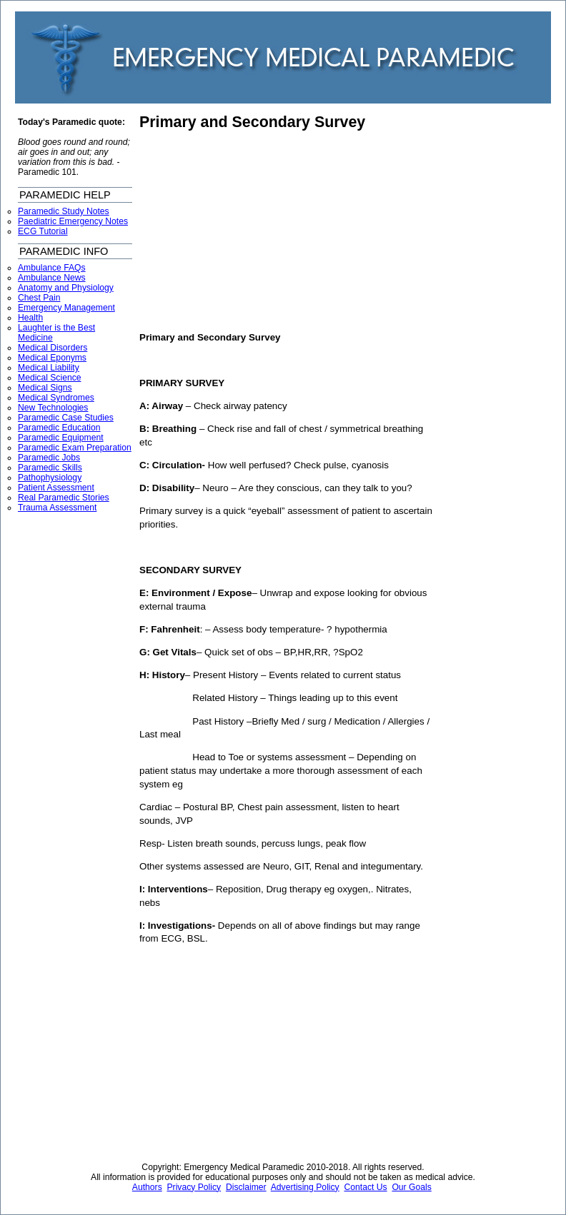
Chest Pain (39, 298)
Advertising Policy (305, 1187)
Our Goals (411, 1187)
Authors (147, 1187)
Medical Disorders (52, 348)
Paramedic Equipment (61, 438)
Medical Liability (48, 368)
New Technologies (53, 408)
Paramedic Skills (50, 468)
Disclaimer (246, 1187)
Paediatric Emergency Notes (73, 221)
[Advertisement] (259, 231)
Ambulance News (52, 278)
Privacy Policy (194, 1187)
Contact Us (365, 1187)
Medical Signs (45, 388)
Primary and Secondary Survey (252, 122)
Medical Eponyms (52, 358)
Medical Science (49, 378)
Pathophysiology (49, 478)
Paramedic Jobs (49, 458)
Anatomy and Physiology (66, 288)
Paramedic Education (59, 428)
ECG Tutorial (43, 231)
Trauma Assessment (57, 508)
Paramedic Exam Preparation (74, 448)
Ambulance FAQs (52, 268)
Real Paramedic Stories (63, 498)
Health (30, 318)
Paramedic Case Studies (66, 418)
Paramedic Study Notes (63, 211)
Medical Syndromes (56, 398)
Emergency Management (66, 308)
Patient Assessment (56, 488)
